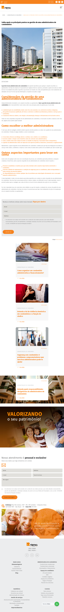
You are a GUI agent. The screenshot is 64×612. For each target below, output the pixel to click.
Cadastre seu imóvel (17, 591)
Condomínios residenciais (47, 564)
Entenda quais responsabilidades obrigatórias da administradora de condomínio (30, 391)
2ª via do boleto (47, 573)
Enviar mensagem (9, 497)
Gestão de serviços (16, 597)
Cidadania (17, 566)
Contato (47, 589)
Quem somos (17, 562)
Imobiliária (16, 589)
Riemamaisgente (17, 564)
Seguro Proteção (47, 580)
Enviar (8, 232)
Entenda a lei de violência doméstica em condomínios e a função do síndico (31, 313)
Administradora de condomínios (47, 562)
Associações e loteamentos (47, 568)
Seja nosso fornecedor (47, 595)
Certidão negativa (47, 577)
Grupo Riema (6, 7)
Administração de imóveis (17, 595)
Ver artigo (21, 278)
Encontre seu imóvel (17, 593)
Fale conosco (47, 591)
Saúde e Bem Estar (16, 570)
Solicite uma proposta (47, 593)
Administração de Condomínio (14, 15)
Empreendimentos (16, 607)
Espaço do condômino (47, 570)
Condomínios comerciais (47, 566)
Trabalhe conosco (47, 597)
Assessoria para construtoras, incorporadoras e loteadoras (17, 600)
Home (3, 15)
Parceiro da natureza (47, 582)
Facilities (16, 605)
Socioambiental (16, 568)
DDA (47, 575)
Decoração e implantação (17, 603)
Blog (16, 573)
